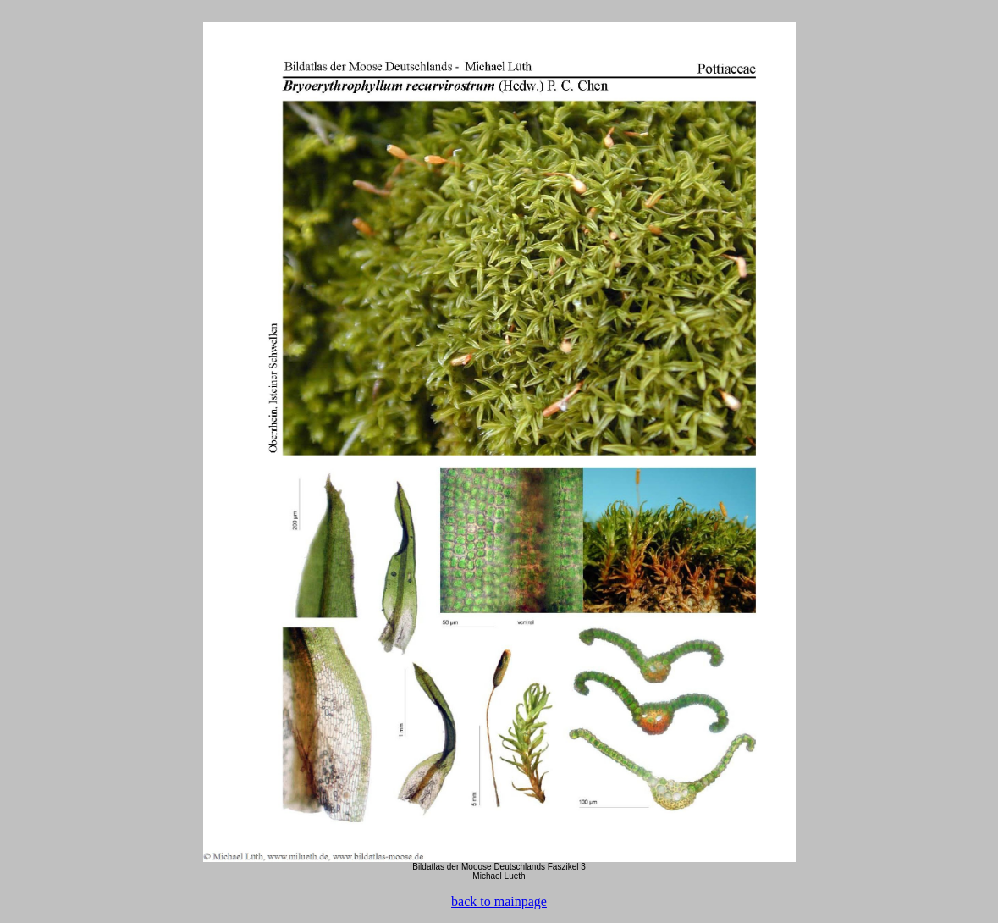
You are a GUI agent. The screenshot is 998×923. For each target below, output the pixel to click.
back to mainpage (499, 901)
